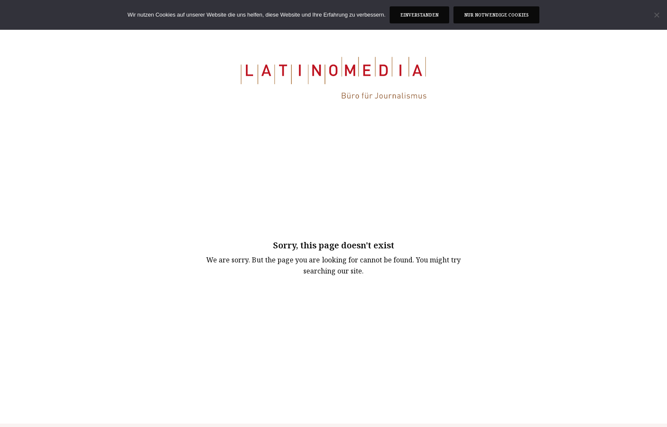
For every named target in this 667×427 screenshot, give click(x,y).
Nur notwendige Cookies (496, 15)
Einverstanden (419, 15)
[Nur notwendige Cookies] (656, 15)
